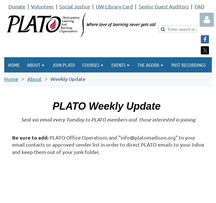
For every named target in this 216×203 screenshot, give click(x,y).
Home (11, 79)
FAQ (199, 6)
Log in (207, 20)
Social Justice (74, 6)
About (34, 79)
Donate (16, 6)
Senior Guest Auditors (164, 6)
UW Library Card (114, 6)
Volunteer (42, 6)
